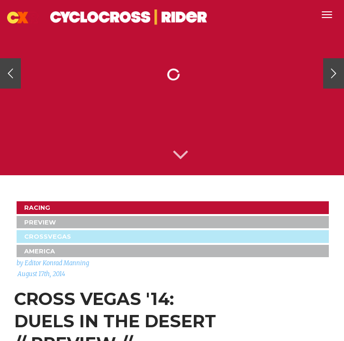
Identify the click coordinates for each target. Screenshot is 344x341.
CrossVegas (47, 236)
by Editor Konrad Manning (53, 263)
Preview (40, 222)
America (39, 251)
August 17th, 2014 (41, 274)
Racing (37, 207)
